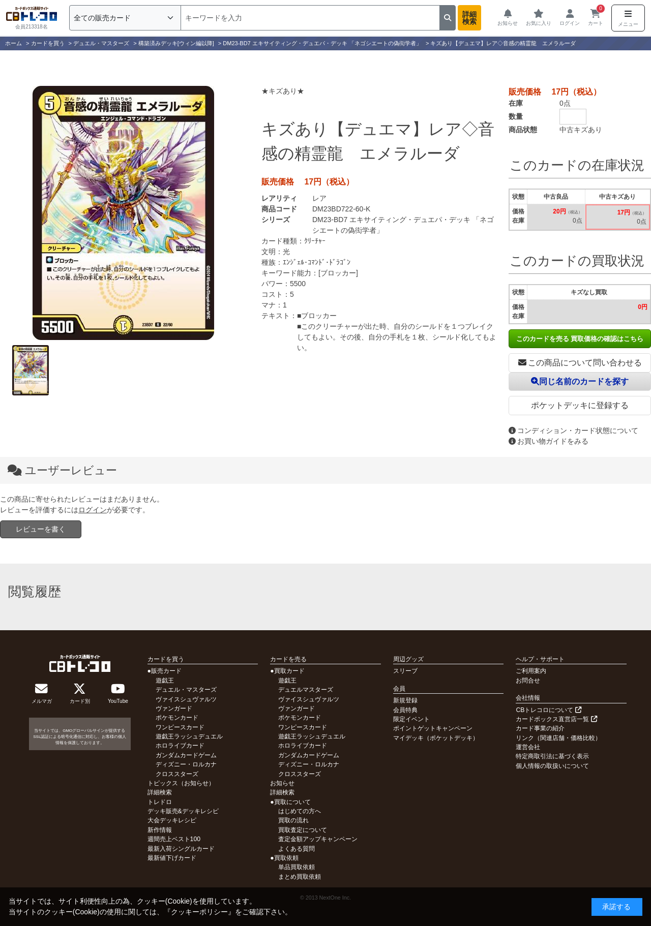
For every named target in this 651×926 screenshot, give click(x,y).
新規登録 (405, 700)
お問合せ (528, 680)
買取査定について (302, 830)
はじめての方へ (299, 811)
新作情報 (159, 830)
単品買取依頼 (296, 867)
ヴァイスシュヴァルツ (186, 699)
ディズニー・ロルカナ (186, 764)
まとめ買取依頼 (299, 876)
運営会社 (528, 747)
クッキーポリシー (199, 912)
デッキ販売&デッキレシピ (183, 811)
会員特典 (405, 710)
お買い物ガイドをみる (548, 441)
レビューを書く (41, 529)
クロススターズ (177, 774)
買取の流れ (293, 820)
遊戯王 (165, 680)
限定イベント (411, 719)
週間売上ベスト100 (173, 839)
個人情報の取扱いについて (552, 765)
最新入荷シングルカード (181, 848)
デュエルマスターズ (305, 689)
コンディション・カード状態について (573, 430)
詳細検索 (469, 17)
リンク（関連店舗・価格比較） (558, 738)
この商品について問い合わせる (580, 362)
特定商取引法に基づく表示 (552, 756)
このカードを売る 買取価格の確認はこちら (580, 339)
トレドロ (159, 802)
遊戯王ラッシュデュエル (189, 736)
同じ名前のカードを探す (580, 381)
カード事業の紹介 (540, 728)
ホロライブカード (180, 745)
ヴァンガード (174, 708)
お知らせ (282, 783)
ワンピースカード (180, 727)
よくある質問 (296, 848)
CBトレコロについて (548, 710)
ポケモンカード (177, 717)
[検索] (310, 17)
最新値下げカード (171, 857)
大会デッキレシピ (171, 820)
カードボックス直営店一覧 (556, 719)
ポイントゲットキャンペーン (432, 728)
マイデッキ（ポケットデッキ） (436, 738)
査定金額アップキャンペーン (318, 839)
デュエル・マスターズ (186, 689)
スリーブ (405, 670)
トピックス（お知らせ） (181, 783)
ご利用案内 (531, 670)
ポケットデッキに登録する (580, 405)
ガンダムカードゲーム (186, 755)
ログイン (92, 510)
